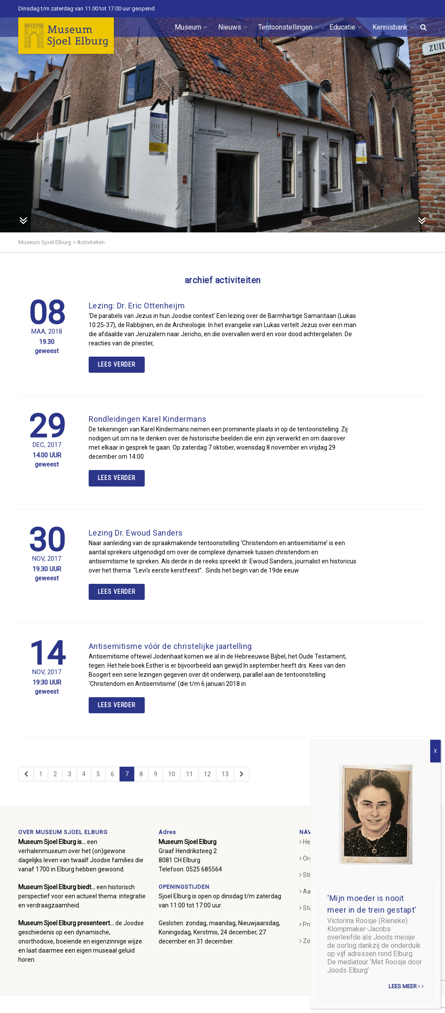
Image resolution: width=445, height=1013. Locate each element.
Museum (191, 27)
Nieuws (232, 27)
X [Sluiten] (435, 751)
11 (189, 774)
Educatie (345, 27)
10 (171, 774)
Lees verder (117, 364)
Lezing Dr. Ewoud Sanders (136, 532)
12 (207, 774)
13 (225, 774)
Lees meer (406, 986)
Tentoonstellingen (288, 27)
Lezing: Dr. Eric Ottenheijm (137, 305)
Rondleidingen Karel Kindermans (148, 419)
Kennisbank (393, 27)
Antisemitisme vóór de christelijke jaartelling (170, 646)
